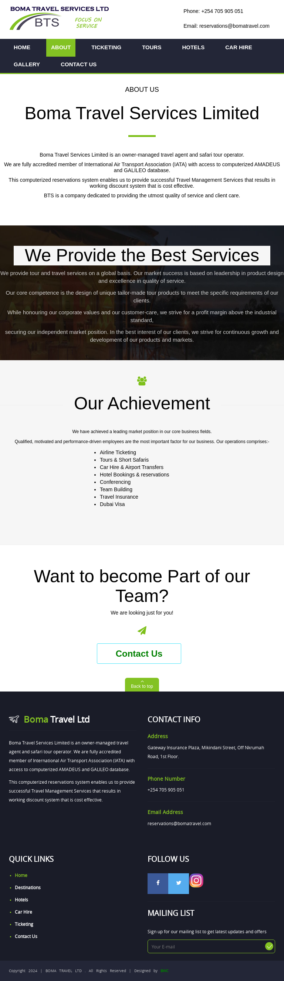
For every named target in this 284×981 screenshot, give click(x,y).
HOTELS (193, 47)
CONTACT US (79, 64)
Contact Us (139, 654)
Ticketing (24, 924)
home (21, 875)
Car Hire (23, 912)
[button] (142, 685)
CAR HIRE (238, 47)
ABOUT (61, 47)
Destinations (28, 887)
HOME (22, 47)
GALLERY (27, 64)
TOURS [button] (151, 47)
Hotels (21, 900)
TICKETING (106, 47)
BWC (164, 970)
